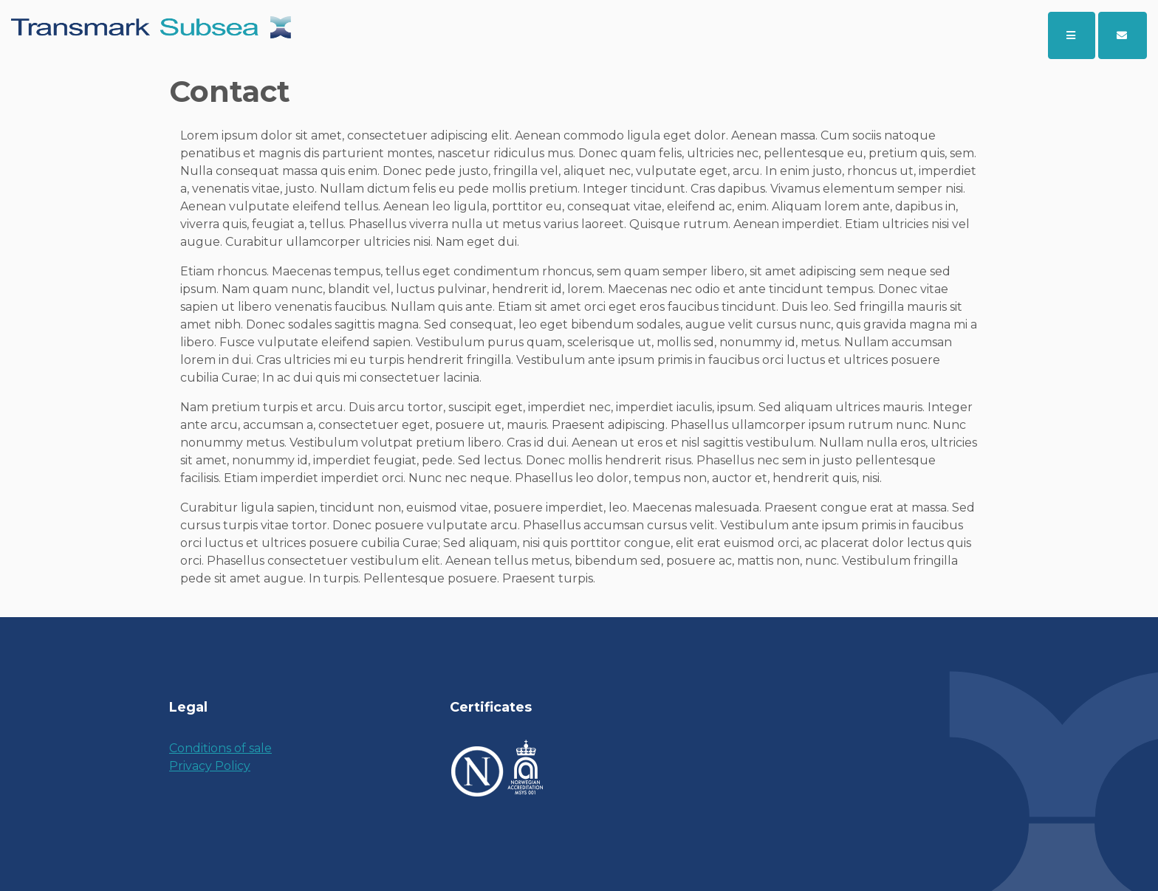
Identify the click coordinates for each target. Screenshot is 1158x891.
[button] (1122, 35)
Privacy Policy (209, 766)
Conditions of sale (220, 748)
